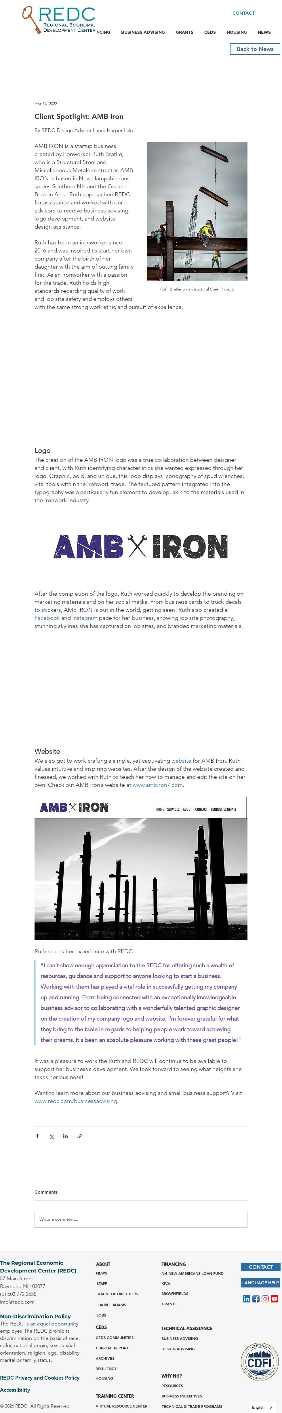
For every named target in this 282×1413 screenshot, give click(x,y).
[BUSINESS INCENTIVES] (182, 1396)
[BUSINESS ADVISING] (179, 1338)
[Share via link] (79, 1136)
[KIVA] (165, 1283)
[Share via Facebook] (37, 1136)
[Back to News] (255, 49)
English (258, 1407)
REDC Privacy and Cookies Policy (39, 1377)
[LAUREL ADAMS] (111, 1305)
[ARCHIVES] (105, 1358)
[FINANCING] (176, 1265)
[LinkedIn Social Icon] (246, 1298)
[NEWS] (101, 1273)
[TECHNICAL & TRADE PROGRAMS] (192, 1406)
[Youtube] (274, 1298)
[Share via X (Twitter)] (51, 1136)
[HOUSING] (104, 1378)
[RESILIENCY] (106, 1369)
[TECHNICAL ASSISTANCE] (187, 1329)
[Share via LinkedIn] (65, 1136)
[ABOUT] (105, 1265)
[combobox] (262, 1407)
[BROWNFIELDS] (175, 1293)
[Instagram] (265, 1298)
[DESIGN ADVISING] (178, 1349)
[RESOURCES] (172, 1386)
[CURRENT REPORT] (112, 1348)
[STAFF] (101, 1283)
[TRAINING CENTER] (121, 1397)
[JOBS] (101, 1315)
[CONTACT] (243, 13)
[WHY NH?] (174, 1376)
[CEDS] (104, 1328)
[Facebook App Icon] (256, 1298)
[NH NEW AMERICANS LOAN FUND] (192, 1273)
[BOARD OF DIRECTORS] (117, 1294)
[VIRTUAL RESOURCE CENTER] (121, 1406)
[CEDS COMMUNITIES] (114, 1337)
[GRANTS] (169, 1304)
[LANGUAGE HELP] (260, 1282)
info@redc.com (17, 1302)
